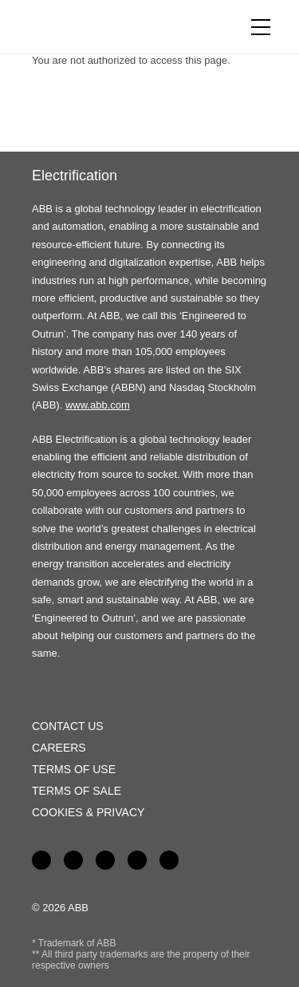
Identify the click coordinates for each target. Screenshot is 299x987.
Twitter (137, 860)
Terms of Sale (76, 790)
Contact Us (68, 726)
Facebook (41, 860)
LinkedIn (73, 860)
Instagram (169, 860)
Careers (59, 747)
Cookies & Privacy (88, 812)
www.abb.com (97, 405)
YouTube (105, 860)
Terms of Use (74, 769)
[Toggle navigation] (260, 27)
